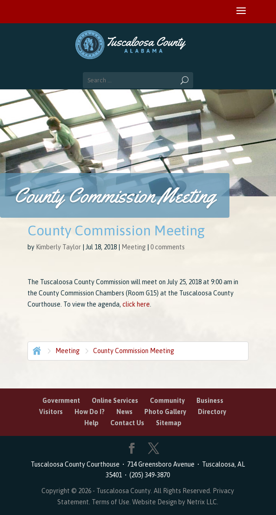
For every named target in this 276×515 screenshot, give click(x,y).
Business (209, 400)
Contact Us (127, 423)
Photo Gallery (165, 411)
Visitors (51, 411)
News (124, 411)
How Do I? (89, 411)
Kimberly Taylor (58, 247)
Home (36, 350)
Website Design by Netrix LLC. (175, 502)
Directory (212, 411)
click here (136, 304)
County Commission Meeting (133, 350)
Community (167, 400)
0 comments (167, 247)
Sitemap (169, 423)
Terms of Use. (112, 502)
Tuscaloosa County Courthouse (76, 464)
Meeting (133, 247)
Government (61, 400)
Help (91, 423)
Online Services (115, 400)
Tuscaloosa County (123, 491)
